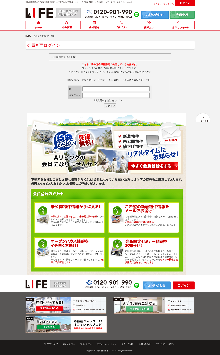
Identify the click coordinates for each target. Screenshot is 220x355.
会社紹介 (94, 25)
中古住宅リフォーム (179, 25)
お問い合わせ (145, 344)
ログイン (110, 105)
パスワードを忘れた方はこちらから (131, 80)
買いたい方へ (69, 344)
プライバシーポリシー (166, 344)
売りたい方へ (86, 344)
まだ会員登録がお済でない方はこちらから (129, 72)
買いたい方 (121, 25)
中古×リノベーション (107, 344)
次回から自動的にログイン (110, 100)
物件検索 (66, 25)
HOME (39, 25)
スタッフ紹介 (128, 344)
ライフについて (51, 344)
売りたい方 (149, 25)
